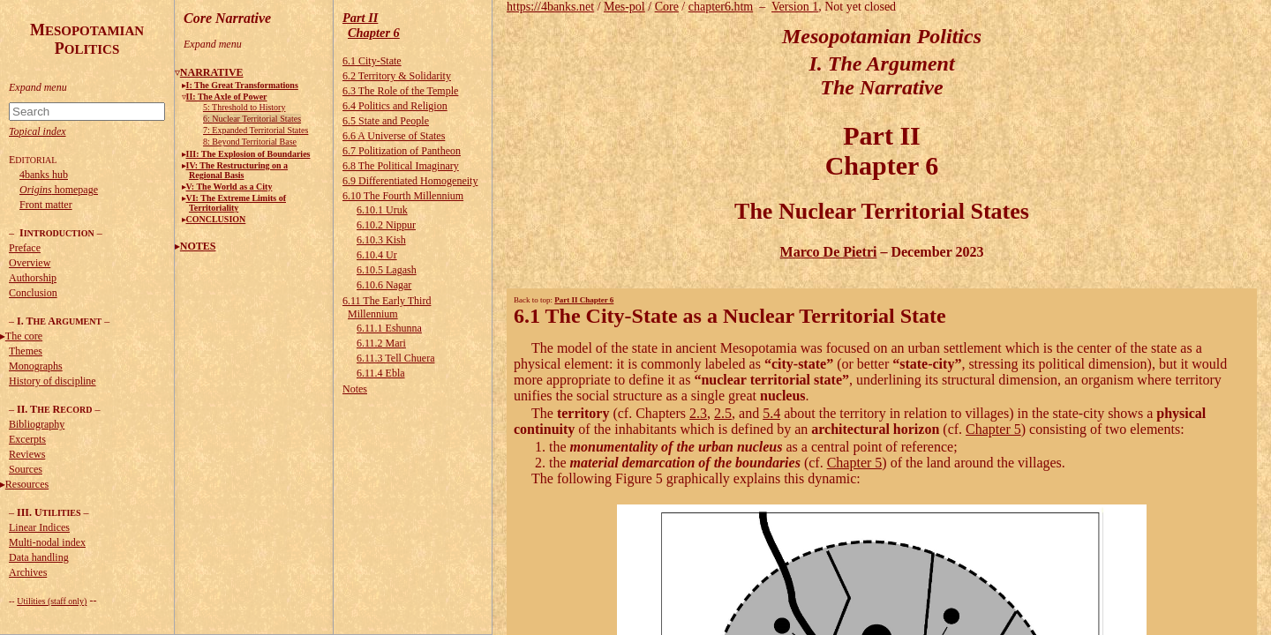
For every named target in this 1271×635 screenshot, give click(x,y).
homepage (58, 189)
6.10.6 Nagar (384, 285)
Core (667, 6)
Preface (25, 248)
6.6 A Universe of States (393, 136)
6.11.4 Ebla (381, 373)
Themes (25, 351)
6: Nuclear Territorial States (252, 118)
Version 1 (794, 6)
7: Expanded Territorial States (255, 130)
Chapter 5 (993, 429)
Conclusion (33, 293)
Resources (27, 484)
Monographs (36, 366)
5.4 (771, 413)
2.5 (723, 413)
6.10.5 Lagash (387, 270)
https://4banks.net (550, 6)
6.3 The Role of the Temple (400, 91)
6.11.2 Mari (381, 343)
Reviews (27, 454)
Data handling (39, 557)
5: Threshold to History (244, 107)
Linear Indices (39, 527)
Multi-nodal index (47, 542)
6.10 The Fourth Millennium (402, 196)
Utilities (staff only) (51, 601)
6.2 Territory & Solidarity (396, 76)
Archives (28, 572)
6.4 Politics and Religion (394, 106)
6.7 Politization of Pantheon (401, 151)
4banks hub (43, 174)
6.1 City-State (372, 61)
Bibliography (36, 424)
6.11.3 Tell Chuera (395, 358)
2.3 (698, 413)
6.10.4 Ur (377, 255)
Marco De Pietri (828, 251)
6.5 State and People (385, 121)
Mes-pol (624, 6)
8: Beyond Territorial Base (250, 141)
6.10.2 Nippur (386, 225)
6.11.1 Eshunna (389, 328)
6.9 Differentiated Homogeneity (410, 181)
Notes (354, 389)
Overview (29, 263)
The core (23, 336)
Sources (25, 469)
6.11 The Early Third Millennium (386, 307)
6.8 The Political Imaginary (400, 166)
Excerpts (27, 439)
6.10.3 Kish (381, 240)
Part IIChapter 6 (371, 25)
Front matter (45, 204)
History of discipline (52, 381)
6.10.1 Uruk (382, 210)
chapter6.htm (720, 6)
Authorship (32, 278)
